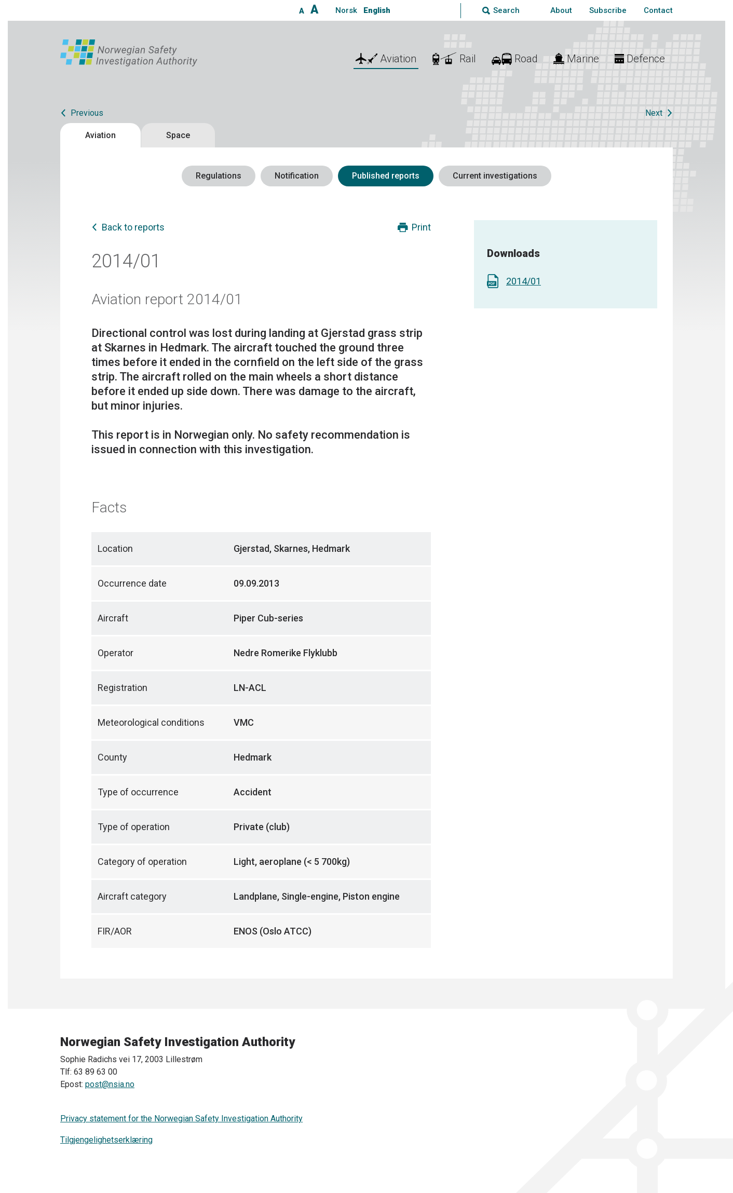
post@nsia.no (109, 1084)
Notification (297, 176)
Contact (658, 10)
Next (653, 113)
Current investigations (495, 176)
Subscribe (608, 10)
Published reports (385, 176)
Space (178, 135)
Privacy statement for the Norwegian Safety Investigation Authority (181, 1118)
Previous (87, 113)
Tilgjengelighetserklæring (106, 1140)
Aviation (100, 135)
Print (421, 227)
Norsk (346, 10)
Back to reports (133, 227)
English (376, 10)
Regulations (218, 176)
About (561, 10)
